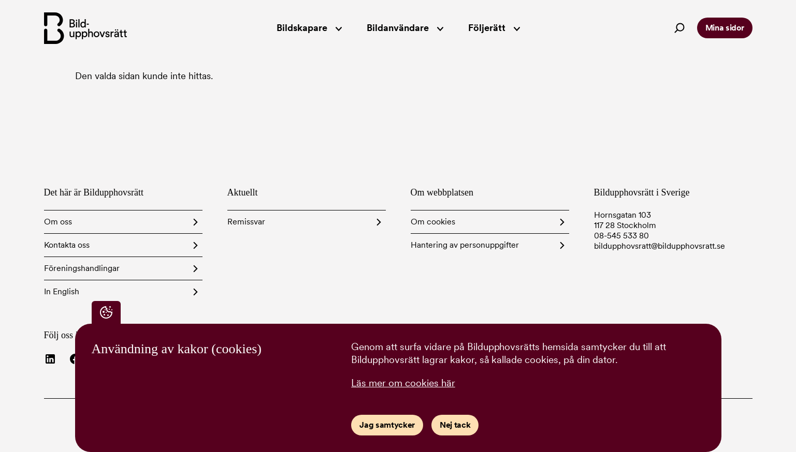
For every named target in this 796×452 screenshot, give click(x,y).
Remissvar (246, 222)
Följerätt (494, 27)
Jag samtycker (387, 425)
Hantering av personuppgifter (465, 245)
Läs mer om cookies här (403, 383)
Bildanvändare (405, 27)
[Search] (679, 28)
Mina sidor (724, 28)
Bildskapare (309, 27)
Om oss (58, 222)
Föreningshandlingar (82, 268)
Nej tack (455, 425)
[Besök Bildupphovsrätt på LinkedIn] (50, 359)
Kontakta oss (67, 245)
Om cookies (433, 222)
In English (61, 291)
